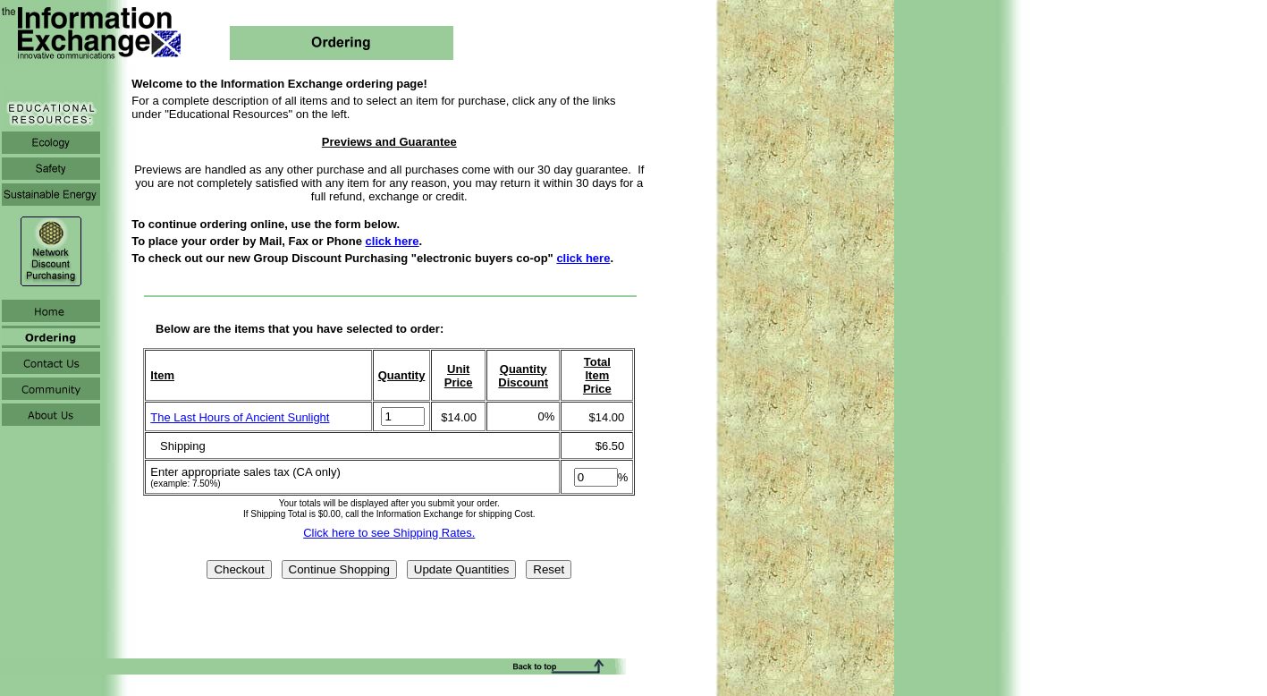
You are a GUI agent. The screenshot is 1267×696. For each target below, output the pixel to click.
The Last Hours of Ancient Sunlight (239, 417)
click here (392, 241)
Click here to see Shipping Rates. (389, 532)
